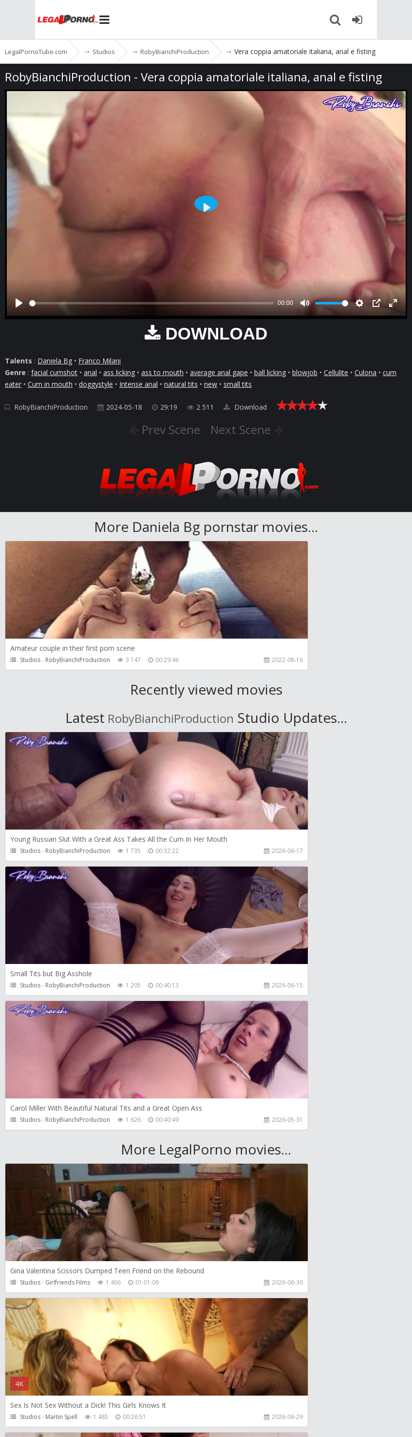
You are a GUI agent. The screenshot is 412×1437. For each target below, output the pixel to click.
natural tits (181, 384)
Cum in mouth (50, 384)
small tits (238, 384)
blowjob (305, 372)
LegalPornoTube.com (38, 19)
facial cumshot (54, 372)
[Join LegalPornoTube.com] (392, 19)
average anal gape (219, 372)
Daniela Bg (54, 360)
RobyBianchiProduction (51, 407)
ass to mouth (162, 372)
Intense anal (138, 384)
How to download (223, 1391)
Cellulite (336, 372)
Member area (72, 1391)
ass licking (119, 372)
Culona (365, 372)
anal (90, 372)
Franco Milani (99, 360)
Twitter (284, 1391)
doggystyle (96, 384)
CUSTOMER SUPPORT (142, 1391)
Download (245, 407)
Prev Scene (163, 428)
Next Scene (248, 428)
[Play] (19, 303)
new (210, 384)
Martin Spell (265, 1148)
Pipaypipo (59, 1282)
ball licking (270, 372)
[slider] (151, 303)
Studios (30, 660)
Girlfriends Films (67, 1148)
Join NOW (21, 1391)
